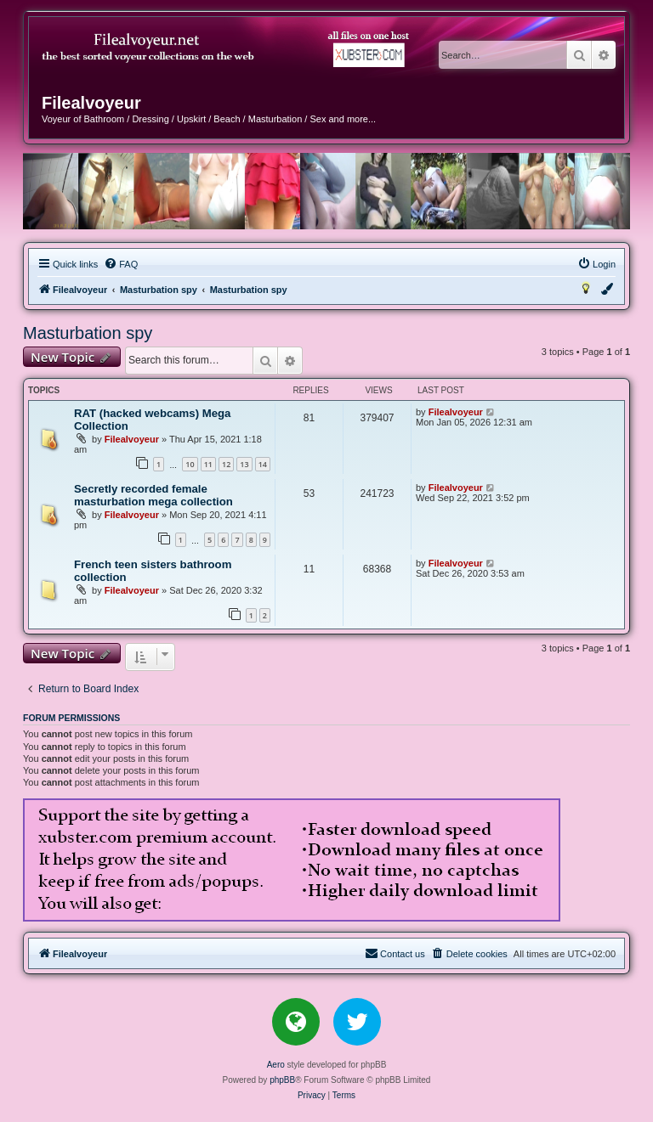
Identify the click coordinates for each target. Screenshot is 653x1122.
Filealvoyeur (132, 439)
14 (262, 464)
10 (189, 464)
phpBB (282, 1080)
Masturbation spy (87, 333)
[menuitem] (121, 264)
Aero (276, 1064)
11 (208, 464)
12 (226, 464)
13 (244, 464)
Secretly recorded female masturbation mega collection (153, 495)
